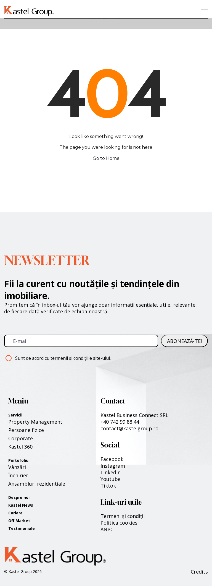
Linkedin (110, 472)
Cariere (15, 512)
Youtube (110, 479)
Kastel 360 (20, 446)
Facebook (111, 459)
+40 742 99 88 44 (119, 421)
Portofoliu (18, 460)
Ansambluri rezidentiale (36, 483)
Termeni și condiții (122, 516)
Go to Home (106, 158)
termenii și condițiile (71, 358)
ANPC (106, 529)
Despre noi (19, 497)
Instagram (112, 465)
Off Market (19, 520)
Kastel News (20, 505)
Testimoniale (21, 528)
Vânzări (17, 467)
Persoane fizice (26, 430)
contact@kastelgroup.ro (129, 428)
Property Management (35, 421)
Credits (199, 571)
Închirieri (19, 475)
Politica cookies (118, 522)
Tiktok (108, 485)
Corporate (20, 438)
